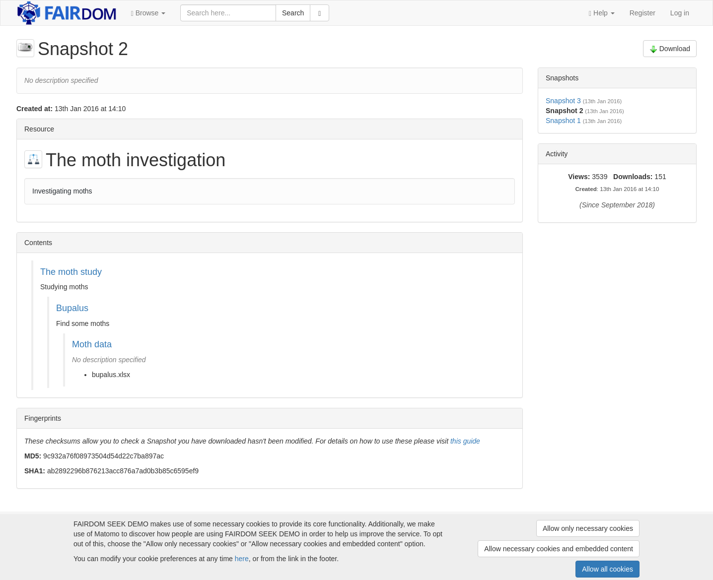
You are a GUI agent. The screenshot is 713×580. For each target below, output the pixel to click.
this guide (465, 441)
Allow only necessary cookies (588, 528)
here (242, 559)
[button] (148, 12)
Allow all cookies (607, 569)
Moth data (92, 344)
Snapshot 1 (563, 121)
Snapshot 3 (563, 101)
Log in (679, 13)
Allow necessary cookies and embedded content (558, 549)
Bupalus (72, 308)
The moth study (71, 272)
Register (642, 13)
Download (669, 49)
